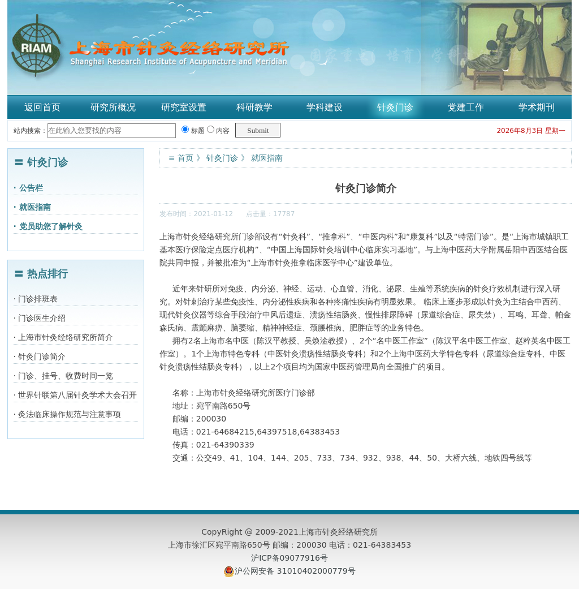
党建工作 (466, 107)
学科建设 (324, 107)
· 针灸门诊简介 (40, 356)
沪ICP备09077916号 (289, 557)
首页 (185, 157)
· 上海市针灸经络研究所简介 (64, 337)
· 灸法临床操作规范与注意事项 (68, 414)
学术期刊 (536, 107)
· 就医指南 (32, 207)
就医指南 (267, 157)
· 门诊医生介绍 (40, 318)
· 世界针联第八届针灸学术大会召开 (75, 394)
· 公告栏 (28, 187)
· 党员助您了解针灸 (48, 226)
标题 (193, 131)
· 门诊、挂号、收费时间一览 (64, 375)
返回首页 (42, 107)
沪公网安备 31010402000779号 (295, 570)
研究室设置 (183, 107)
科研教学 (254, 107)
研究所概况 (113, 107)
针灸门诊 (395, 107)
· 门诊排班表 (36, 298)
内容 (218, 131)
